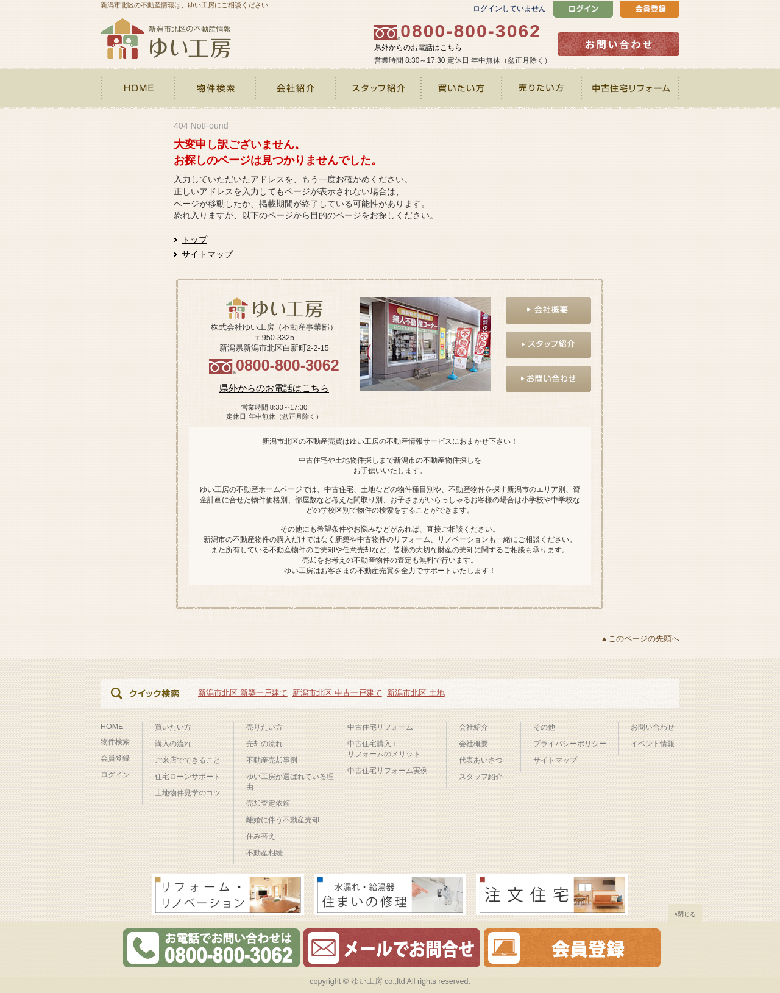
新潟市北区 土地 (416, 692)
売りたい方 (543, 88)
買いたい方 (462, 88)
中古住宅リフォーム (631, 88)
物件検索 (216, 88)
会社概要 (473, 743)
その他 (544, 727)
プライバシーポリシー (569, 743)
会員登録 (115, 758)
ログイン (115, 775)
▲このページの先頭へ (639, 638)
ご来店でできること (188, 760)
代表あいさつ (481, 760)
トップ (194, 239)
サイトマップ (207, 254)
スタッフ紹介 (379, 88)
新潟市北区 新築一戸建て (243, 692)
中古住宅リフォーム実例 (387, 770)
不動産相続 (264, 853)
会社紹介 (296, 88)
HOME (138, 88)
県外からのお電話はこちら (418, 47)
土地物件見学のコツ (188, 793)
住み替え (260, 836)
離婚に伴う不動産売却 (282, 820)
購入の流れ (173, 743)
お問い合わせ (653, 727)
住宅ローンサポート (188, 776)
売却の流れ (264, 743)
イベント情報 (653, 743)
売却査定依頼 (268, 803)
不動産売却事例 (271, 760)
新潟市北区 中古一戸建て (337, 692)
